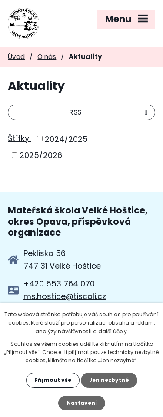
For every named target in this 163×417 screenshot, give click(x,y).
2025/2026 (41, 155)
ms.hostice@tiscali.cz (64, 296)
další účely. (113, 331)
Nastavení (82, 403)
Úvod (16, 56)
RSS (109, 112)
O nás (46, 56)
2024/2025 (66, 138)
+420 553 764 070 (59, 283)
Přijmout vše (52, 380)
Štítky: (19, 138)
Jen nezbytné (109, 380)
